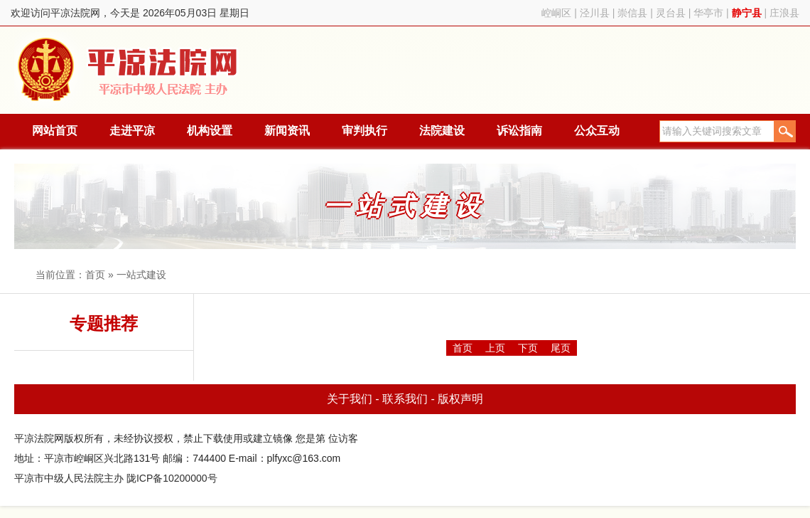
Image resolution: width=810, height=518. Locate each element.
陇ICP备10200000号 (171, 478)
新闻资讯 (287, 131)
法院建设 (442, 131)
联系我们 (405, 399)
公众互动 (597, 131)
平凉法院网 (130, 70)
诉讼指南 (519, 131)
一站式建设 (141, 274)
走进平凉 (132, 131)
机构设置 (209, 131)
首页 (95, 274)
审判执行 (364, 131)
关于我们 (349, 399)
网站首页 (54, 131)
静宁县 (747, 12)
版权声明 (460, 399)
